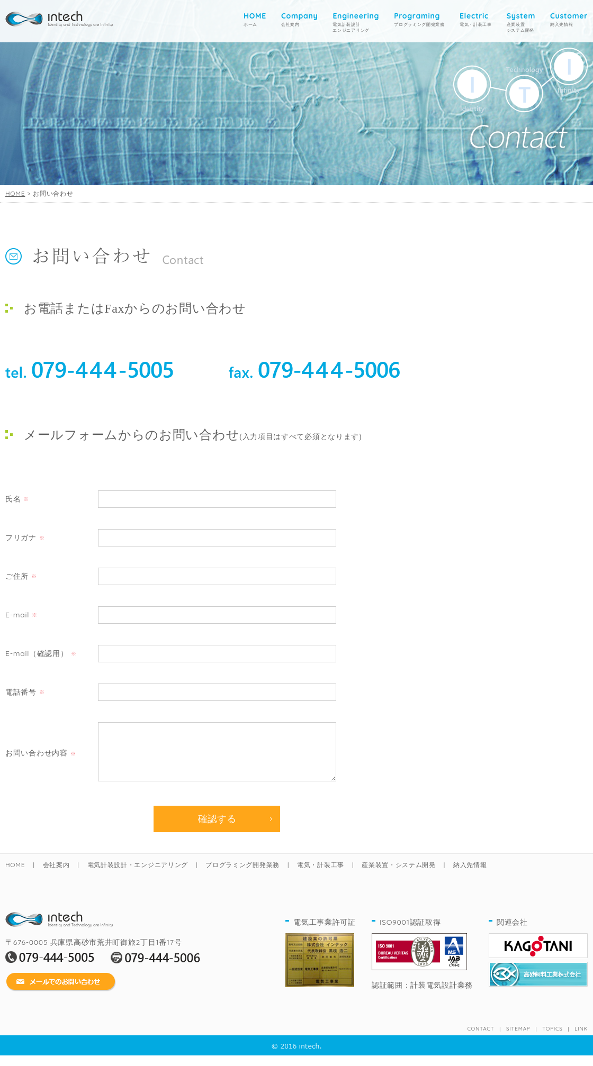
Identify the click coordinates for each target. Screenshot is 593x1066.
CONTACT (480, 1039)
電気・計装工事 (476, 19)
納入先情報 (569, 19)
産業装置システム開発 (521, 22)
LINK (581, 1039)
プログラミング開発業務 (419, 19)
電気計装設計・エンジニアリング (137, 875)
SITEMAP (518, 1039)
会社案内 (299, 19)
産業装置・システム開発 (399, 875)
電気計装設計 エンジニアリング (356, 22)
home (59, 16)
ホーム (255, 19)
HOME (15, 193)
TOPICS (552, 1039)
